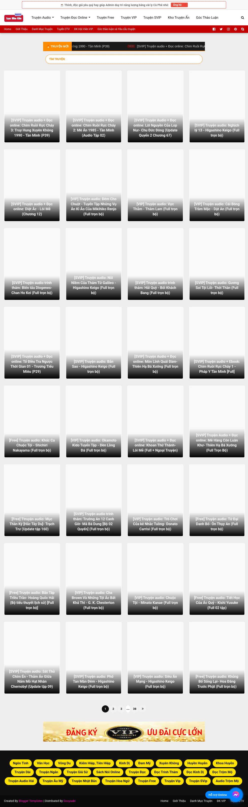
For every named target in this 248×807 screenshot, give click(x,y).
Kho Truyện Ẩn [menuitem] (178, 18)
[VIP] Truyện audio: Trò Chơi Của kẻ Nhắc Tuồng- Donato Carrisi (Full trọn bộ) (155, 524)
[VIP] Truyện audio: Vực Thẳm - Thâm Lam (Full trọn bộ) (155, 209)
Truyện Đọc (137, 772)
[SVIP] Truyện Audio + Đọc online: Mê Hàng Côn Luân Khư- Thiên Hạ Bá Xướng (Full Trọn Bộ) (217, 442)
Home (7, 29)
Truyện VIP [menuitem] (129, 18)
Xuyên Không (169, 763)
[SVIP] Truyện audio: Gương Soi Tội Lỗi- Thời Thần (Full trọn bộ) (217, 288)
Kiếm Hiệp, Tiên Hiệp (95, 763)
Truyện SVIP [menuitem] (152, 18)
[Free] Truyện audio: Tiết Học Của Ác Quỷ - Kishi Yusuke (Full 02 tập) (217, 603)
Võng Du (64, 763)
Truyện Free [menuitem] (105, 18)
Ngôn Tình (20, 763)
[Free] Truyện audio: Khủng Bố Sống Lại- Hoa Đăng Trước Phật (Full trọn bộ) (217, 681)
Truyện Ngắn (48, 772)
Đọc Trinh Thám (166, 772)
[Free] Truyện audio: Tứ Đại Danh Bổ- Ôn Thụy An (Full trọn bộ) (217, 524)
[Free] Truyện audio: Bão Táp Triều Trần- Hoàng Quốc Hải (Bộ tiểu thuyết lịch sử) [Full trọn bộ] (32, 600)
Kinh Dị (124, 763)
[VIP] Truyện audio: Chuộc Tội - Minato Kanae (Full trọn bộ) (155, 603)
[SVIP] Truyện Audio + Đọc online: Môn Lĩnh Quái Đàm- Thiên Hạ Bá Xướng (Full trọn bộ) (155, 363)
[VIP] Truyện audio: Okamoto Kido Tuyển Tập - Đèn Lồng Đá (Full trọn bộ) (93, 445)
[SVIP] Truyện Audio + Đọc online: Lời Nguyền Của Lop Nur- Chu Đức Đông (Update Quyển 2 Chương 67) (155, 127)
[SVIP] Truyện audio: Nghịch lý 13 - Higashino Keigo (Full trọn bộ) (216, 130)
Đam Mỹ (144, 763)
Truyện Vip (172, 781)
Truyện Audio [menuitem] (41, 18)
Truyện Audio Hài (21, 781)
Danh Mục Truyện (42, 29)
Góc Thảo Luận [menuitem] (207, 18)
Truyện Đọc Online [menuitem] (73, 18)
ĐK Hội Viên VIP (83, 29)
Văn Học (43, 763)
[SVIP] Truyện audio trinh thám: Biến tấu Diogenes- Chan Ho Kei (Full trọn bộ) (32, 288)
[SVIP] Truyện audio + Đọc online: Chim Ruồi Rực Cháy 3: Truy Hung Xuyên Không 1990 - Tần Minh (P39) (32, 127)
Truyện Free (147, 781)
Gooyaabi (70, 801)
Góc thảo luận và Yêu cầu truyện (116, 29)
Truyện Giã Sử (77, 772)
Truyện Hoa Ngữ (117, 781)
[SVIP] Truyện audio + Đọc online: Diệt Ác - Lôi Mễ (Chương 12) (32, 209)
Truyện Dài (22, 772)
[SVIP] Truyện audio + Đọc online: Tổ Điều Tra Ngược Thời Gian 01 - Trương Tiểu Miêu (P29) (31, 363)
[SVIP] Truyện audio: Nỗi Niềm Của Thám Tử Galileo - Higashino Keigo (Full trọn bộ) (93, 285)
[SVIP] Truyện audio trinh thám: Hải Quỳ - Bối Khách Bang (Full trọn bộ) (155, 288)
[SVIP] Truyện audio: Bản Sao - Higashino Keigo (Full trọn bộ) (93, 366)
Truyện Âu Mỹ (52, 781)
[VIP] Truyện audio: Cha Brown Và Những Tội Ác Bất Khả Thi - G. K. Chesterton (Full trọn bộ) (94, 600)
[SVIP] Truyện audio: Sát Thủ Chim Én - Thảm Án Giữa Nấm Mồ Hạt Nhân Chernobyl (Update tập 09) (32, 678)
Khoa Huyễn (225, 763)
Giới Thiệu (21, 29)
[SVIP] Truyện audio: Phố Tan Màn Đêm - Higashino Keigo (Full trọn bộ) (93, 681)
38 (134, 708)
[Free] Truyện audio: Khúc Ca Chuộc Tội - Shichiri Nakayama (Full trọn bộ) (32, 445)
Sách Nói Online (108, 772)
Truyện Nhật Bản (84, 781)
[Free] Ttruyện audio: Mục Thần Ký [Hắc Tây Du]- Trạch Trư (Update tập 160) (32, 524)
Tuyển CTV (63, 29)
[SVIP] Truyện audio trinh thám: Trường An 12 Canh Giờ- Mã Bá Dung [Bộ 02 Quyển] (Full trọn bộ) (93, 521)
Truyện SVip (198, 781)
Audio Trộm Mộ (227, 781)
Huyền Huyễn (198, 763)
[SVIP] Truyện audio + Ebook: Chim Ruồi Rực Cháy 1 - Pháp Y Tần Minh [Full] (217, 366)
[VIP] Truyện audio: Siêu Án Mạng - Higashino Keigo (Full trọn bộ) (155, 681)
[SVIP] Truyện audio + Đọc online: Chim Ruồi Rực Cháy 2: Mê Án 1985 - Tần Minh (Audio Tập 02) (94, 127)
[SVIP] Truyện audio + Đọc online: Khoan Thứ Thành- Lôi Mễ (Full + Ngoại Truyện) (155, 445)
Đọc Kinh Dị (195, 772)
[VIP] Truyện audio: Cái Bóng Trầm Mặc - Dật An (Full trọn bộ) (217, 209)
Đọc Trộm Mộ (222, 772)
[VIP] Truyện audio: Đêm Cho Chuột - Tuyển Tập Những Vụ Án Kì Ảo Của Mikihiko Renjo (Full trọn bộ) (93, 206)
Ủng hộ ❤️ (179, 4)
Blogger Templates (31, 801)
